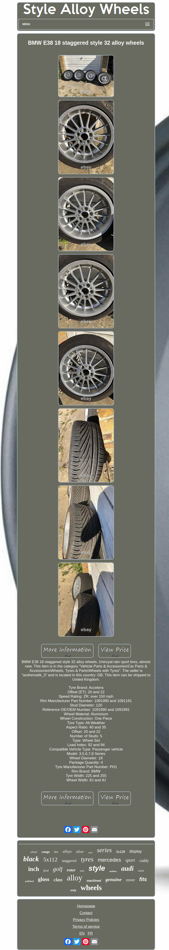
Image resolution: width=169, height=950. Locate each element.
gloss (43, 879)
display (135, 851)
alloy (74, 878)
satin (90, 852)
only (73, 890)
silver (80, 852)
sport (130, 860)
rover (130, 880)
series (104, 850)
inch (33, 869)
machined (94, 880)
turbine (113, 871)
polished (29, 881)
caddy (144, 860)
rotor (71, 870)
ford (45, 870)
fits (143, 879)
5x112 (50, 859)
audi (127, 868)
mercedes (109, 860)
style (96, 868)
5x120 (120, 852)
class (58, 879)
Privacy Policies (86, 920)
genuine (113, 879)
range (46, 852)
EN (82, 933)
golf (57, 868)
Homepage (86, 906)
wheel (33, 852)
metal (141, 870)
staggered (69, 861)
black (31, 859)
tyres (87, 859)
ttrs (56, 852)
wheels (91, 887)
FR (90, 933)
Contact (86, 913)
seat (82, 870)
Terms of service (86, 926)
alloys (67, 851)
